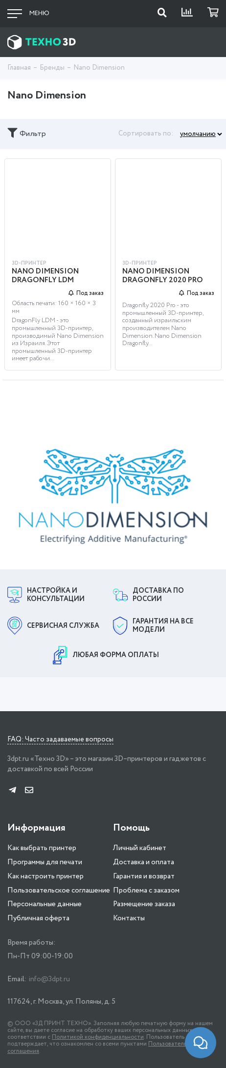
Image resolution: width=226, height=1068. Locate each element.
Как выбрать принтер (41, 847)
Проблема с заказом (146, 889)
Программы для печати (44, 860)
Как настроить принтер (45, 875)
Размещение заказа (144, 903)
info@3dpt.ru (49, 977)
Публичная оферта (38, 917)
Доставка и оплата (143, 860)
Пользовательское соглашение (58, 889)
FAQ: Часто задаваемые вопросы (60, 739)
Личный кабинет (139, 847)
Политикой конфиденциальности (98, 1036)
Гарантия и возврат (144, 875)
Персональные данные (44, 903)
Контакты (129, 917)
